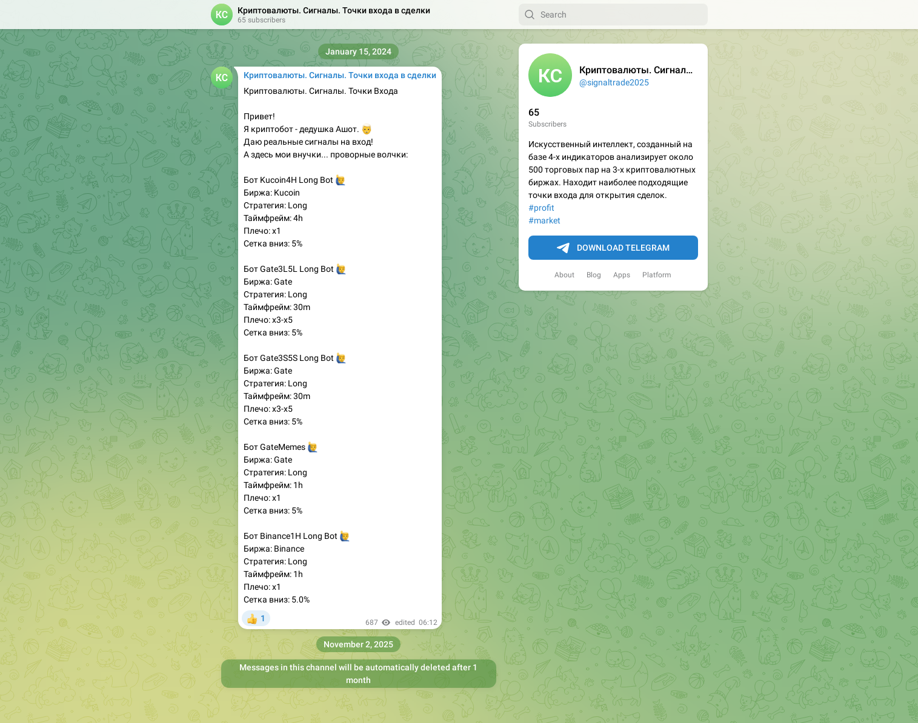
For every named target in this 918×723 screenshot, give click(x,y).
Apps (621, 275)
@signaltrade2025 (614, 82)
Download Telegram (613, 248)
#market (544, 220)
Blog (594, 275)
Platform (656, 275)
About (564, 275)
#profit (541, 208)
